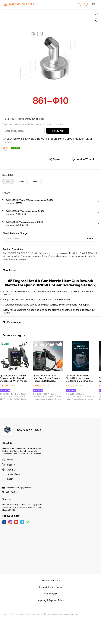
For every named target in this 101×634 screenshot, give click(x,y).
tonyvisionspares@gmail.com (19, 488)
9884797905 (12, 492)
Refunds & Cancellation (53, 614)
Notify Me (57, 130)
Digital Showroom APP (34, 614)
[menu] (5, 4)
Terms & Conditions (71, 614)
